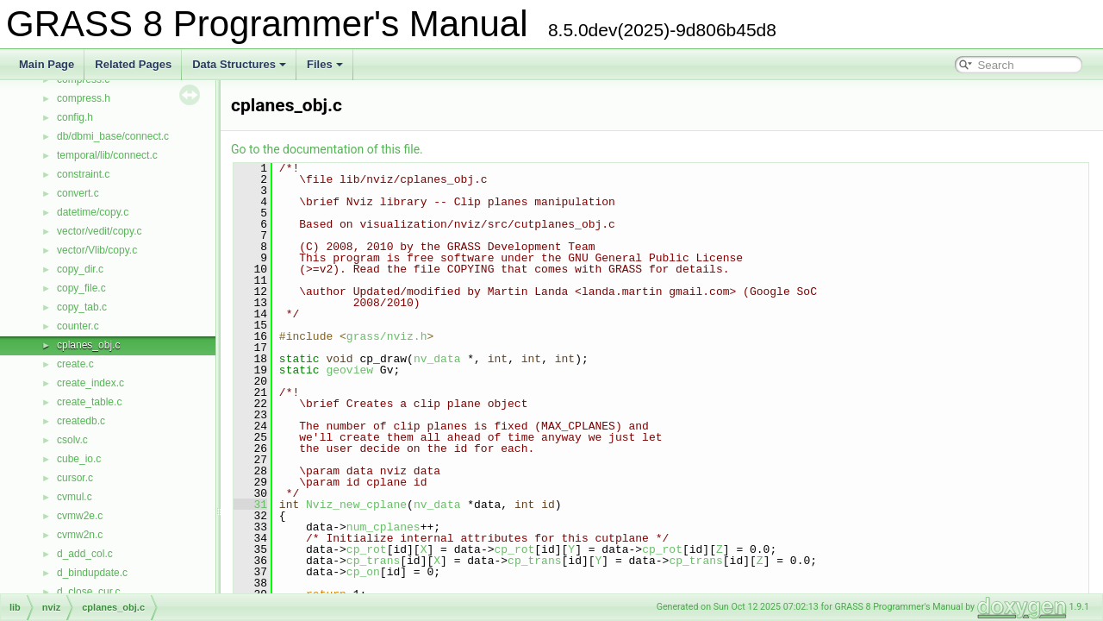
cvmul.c (74, 497)
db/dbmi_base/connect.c (113, 136)
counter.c (78, 326)
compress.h (83, 98)
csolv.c (72, 440)
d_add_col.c (85, 554)
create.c (75, 364)
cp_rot (366, 549)
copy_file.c (81, 288)
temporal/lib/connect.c (107, 155)
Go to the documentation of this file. (327, 149)
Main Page (46, 64)
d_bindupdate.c (92, 573)
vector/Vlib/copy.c (97, 250)
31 (250, 504)
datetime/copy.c (92, 212)
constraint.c (83, 174)
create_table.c (89, 402)
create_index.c (90, 383)
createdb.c (81, 421)
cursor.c (75, 478)
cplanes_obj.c (88, 345)
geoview (349, 370)
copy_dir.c (80, 269)
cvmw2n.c (80, 535)
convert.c (78, 193)
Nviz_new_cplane (356, 504)
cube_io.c (79, 459)
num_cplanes (383, 527)
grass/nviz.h (386, 336)
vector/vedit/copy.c (99, 231)
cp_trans (373, 560)
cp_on (363, 572)
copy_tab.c (82, 307)
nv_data (437, 359)
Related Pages (133, 64)
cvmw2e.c (80, 516)
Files (325, 64)
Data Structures (239, 64)
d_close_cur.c (88, 592)
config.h (75, 117)
